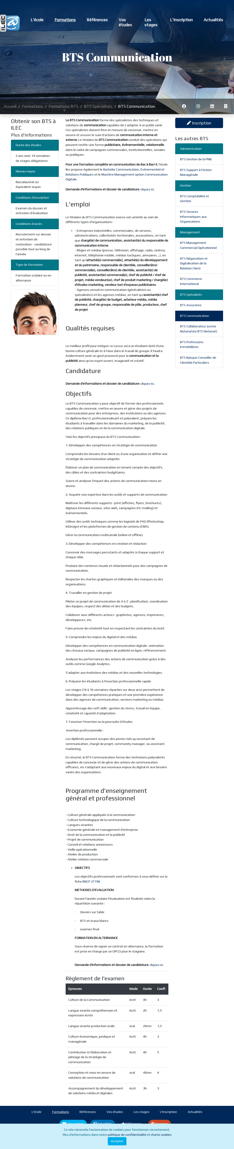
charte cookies (161, 1134)
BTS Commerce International (191, 281)
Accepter (117, 1141)
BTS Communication (194, 316)
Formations (65, 19)
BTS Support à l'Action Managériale (196, 172)
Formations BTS (63, 106)
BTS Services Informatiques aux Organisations (193, 216)
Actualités (213, 19)
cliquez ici (147, 189)
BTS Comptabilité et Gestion (194, 198)
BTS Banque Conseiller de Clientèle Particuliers (198, 360)
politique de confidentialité (127, 1134)
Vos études (125, 22)
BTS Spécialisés (98, 106)
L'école (37, 19)
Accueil (10, 106)
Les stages (150, 22)
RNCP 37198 (91, 881)
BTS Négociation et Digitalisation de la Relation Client (194, 263)
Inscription (199, 123)
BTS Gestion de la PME (196, 159)
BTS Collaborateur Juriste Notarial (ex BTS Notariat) (198, 328)
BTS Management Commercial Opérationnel (198, 245)
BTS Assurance (190, 305)
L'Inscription (181, 19)
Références (97, 19)
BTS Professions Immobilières (191, 344)
